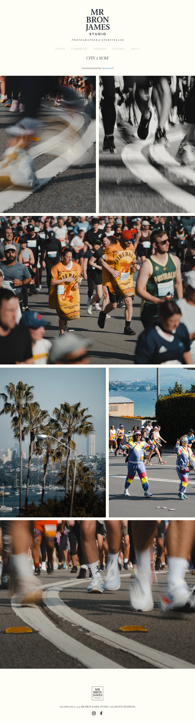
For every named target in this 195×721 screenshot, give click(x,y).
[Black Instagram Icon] (93, 713)
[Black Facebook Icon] (101, 713)
